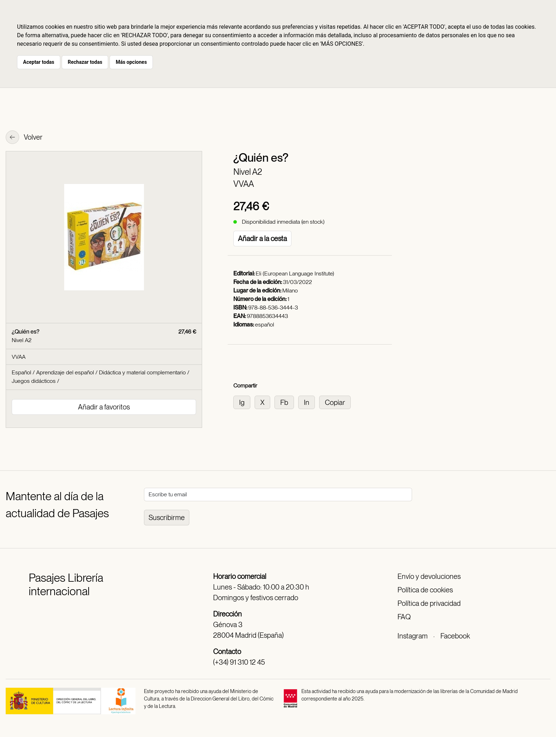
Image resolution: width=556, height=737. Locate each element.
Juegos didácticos (34, 381)
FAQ (404, 617)
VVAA (243, 184)
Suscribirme (167, 517)
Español (21, 372)
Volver (24, 137)
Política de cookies (425, 590)
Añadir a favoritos (104, 407)
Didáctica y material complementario (142, 372)
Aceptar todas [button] (38, 62)
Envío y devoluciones (429, 576)
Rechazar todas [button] (85, 62)
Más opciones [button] (131, 62)
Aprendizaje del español (65, 372)
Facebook (455, 636)
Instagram (412, 636)
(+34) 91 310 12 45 (239, 662)
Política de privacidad (429, 603)
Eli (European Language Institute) (295, 273)
